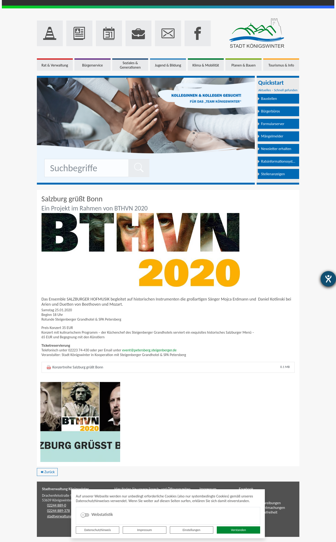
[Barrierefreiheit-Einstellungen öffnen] (328, 279)
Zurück (47, 473)
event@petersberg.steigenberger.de (149, 350)
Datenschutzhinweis (97, 530)
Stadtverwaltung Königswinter (65, 489)
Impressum (144, 530)
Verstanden (238, 530)
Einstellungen (191, 530)
